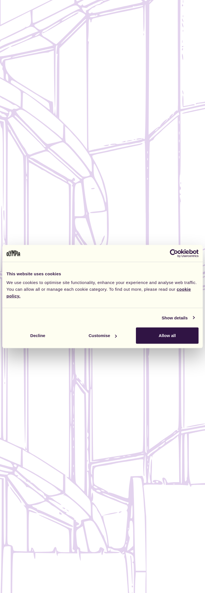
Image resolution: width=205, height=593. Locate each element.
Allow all (167, 335)
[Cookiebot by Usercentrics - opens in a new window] (174, 253)
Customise (102, 335)
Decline (37, 335)
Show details (175, 317)
